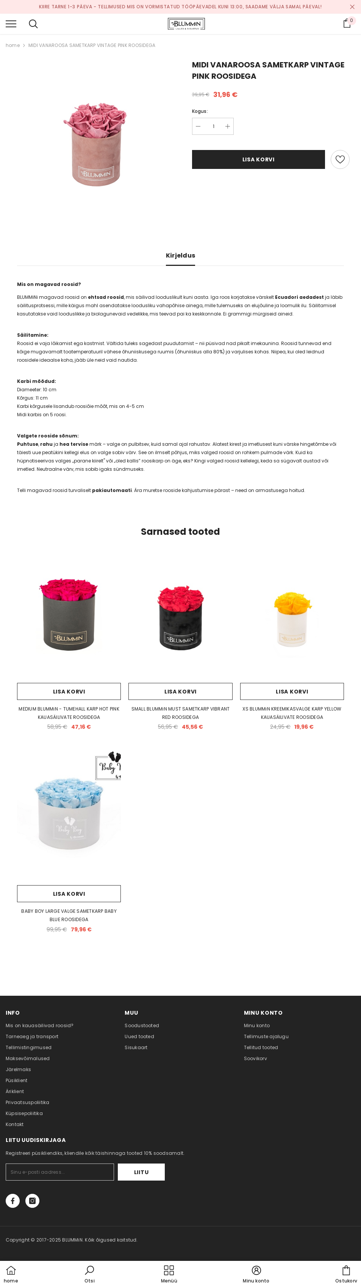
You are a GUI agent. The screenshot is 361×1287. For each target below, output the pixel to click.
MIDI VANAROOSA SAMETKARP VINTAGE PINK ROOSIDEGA (91, 45)
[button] (89, 1275)
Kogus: (200, 111)
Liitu (141, 1172)
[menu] (11, 23)
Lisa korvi (258, 159)
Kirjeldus (180, 255)
